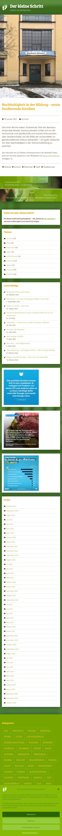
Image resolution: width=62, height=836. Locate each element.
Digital (8, 252)
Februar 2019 (11, 685)
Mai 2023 (9, 524)
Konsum (17, 167)
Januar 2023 (10, 542)
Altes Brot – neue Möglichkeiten (18, 343)
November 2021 (12, 591)
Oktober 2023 (11, 506)
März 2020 (10, 676)
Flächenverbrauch (35, 736)
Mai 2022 (9, 569)
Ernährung (10, 261)
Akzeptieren (31, 814)
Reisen (31, 766)
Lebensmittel (24, 754)
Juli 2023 (9, 520)
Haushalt (9, 270)
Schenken (8, 772)
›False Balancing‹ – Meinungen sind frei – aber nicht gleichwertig (30, 350)
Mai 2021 (9, 613)
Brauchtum (10, 247)
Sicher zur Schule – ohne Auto (17, 306)
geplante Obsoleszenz (14, 742)
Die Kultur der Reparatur (15, 329)
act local (25, 119)
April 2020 (10, 671)
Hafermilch (9, 748)
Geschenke (33, 742)
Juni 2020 (9, 662)
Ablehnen (31, 821)
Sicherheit (9, 777)
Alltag (8, 243)
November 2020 (12, 640)
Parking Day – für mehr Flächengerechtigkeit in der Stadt (27, 299)
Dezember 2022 (12, 546)
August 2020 (10, 654)
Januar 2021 (10, 631)
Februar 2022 (11, 582)
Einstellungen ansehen (31, 827)
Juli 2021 (9, 604)
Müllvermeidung (36, 760)
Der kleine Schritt (26, 6)
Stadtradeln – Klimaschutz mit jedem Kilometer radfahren (27, 322)
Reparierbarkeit (45, 766)
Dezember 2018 (12, 694)
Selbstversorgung (37, 772)
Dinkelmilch (17, 731)
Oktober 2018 (11, 703)
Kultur (48, 748)
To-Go (39, 783)
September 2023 (12, 511)
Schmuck (21, 772)
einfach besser (11, 256)
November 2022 (12, 551)
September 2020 (12, 649)
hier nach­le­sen (49, 219)
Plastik (7, 766)
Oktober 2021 (11, 596)
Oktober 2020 (11, 645)
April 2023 (10, 528)
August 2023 (10, 515)
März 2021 (10, 622)
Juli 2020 (9, 658)
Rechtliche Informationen (30, 833)
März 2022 (10, 578)
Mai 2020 (9, 667)
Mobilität (9, 274)
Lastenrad (8, 754)
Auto (6, 731)
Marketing (28, 167)
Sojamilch (37, 777)
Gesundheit (48, 742)
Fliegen (19, 736)
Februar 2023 (11, 537)
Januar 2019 (10, 689)
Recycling (19, 766)
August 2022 (10, 560)
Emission (32, 731)
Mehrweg (8, 760)
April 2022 (10, 573)
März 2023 (10, 533)
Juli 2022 (9, 564)
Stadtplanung (49, 167)
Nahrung (52, 760)
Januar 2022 (10, 587)
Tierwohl (28, 783)
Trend (48, 783)
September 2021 (12, 600)
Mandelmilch (40, 754)
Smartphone (23, 777)
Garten (8, 265)
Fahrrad (7, 736)
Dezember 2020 (12, 636)
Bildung (7, 167)
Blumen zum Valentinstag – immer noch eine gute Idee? (27, 357)
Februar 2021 (11, 627)
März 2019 (10, 680)
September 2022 (12, 555)
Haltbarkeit (23, 748)
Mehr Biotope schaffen (14, 336)
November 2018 (12, 698)
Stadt (38, 167)
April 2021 (9, 618)
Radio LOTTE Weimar (51, 156)
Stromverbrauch (11, 783)
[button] (58, 789)
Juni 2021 (9, 609)
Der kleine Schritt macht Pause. (18, 292)
